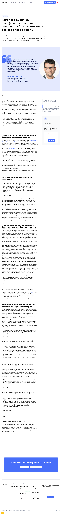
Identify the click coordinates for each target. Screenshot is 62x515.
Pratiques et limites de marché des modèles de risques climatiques (51, 109)
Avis (32, 292)
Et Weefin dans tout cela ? (49, 111)
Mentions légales (12, 510)
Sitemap (28, 510)
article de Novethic (13, 148)
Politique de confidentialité (21, 510)
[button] (13, 2)
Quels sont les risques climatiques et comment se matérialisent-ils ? (51, 101)
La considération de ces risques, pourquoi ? (50, 104)
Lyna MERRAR (5, 95)
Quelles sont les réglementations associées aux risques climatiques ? (51, 106)
